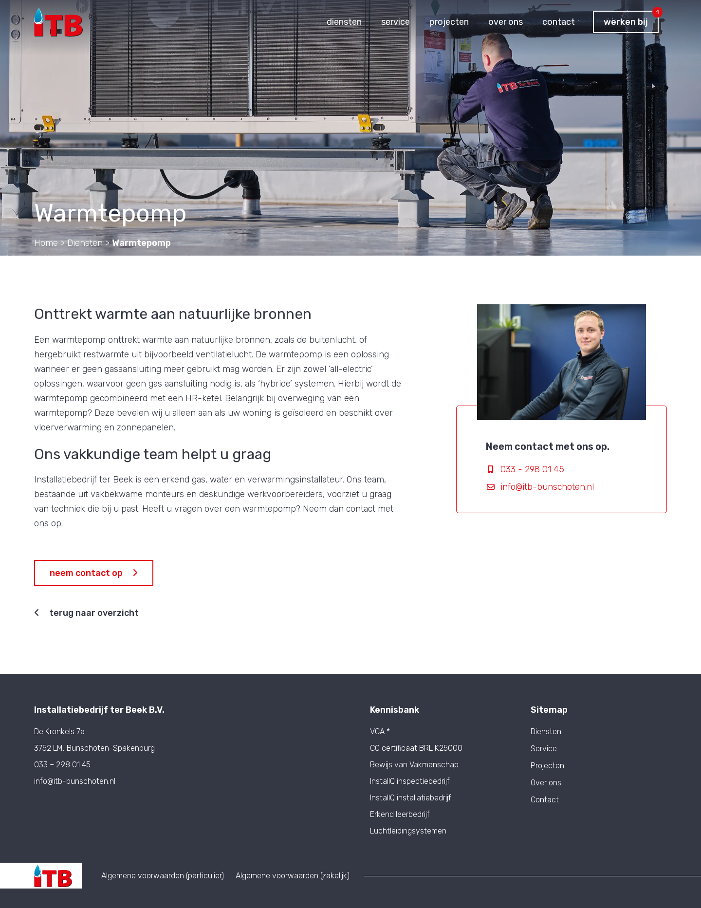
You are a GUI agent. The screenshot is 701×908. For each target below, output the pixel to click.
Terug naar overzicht (86, 613)
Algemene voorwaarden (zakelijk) (293, 875)
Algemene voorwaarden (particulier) (162, 875)
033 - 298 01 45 (532, 469)
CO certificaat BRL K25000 (416, 748)
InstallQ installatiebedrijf (410, 797)
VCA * (380, 731)
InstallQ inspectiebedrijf (410, 781)
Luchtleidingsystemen (408, 830)
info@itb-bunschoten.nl (547, 487)
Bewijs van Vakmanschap (414, 764)
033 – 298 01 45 (62, 764)
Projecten (547, 765)
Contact (545, 800)
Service (544, 748)
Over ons (546, 782)
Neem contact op (94, 573)
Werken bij (631, 19)
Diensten (546, 731)
